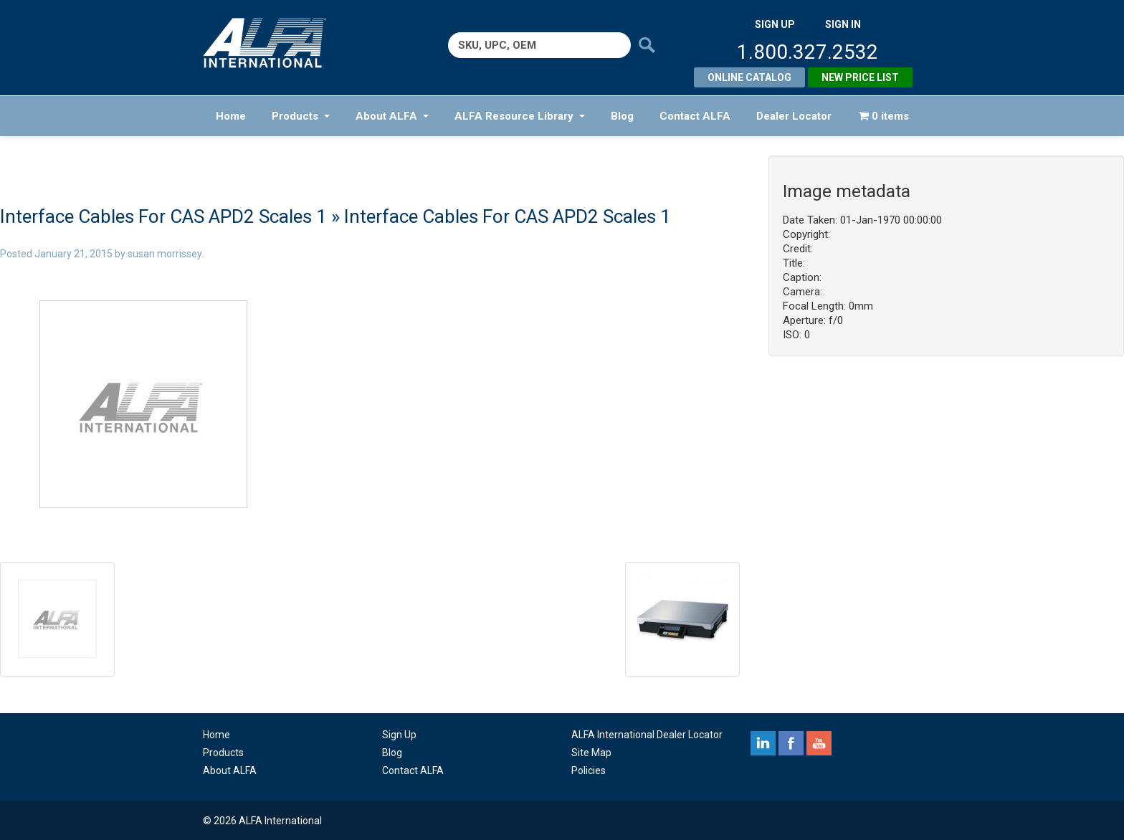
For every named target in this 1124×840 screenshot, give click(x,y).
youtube (819, 743)
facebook (791, 743)
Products (301, 116)
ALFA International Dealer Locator (647, 734)
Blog (622, 116)
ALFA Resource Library (519, 116)
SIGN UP (775, 24)
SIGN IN (843, 24)
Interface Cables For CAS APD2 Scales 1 (163, 216)
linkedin (763, 743)
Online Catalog (749, 77)
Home (231, 116)
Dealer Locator (794, 116)
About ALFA (392, 116)
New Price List (860, 77)
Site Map (591, 752)
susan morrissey (164, 253)
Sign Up (399, 734)
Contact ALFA (694, 116)
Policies (588, 770)
